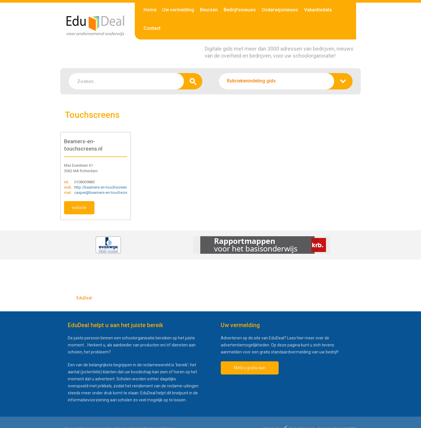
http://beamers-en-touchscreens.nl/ (104, 187)
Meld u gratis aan (249, 367)
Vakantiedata (318, 10)
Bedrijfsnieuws (240, 10)
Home (150, 10)
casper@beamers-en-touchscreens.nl (106, 192)
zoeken (193, 81)
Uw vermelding (178, 10)
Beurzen (209, 10)
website (79, 207)
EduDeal (84, 298)
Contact (152, 28)
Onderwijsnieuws (280, 10)
